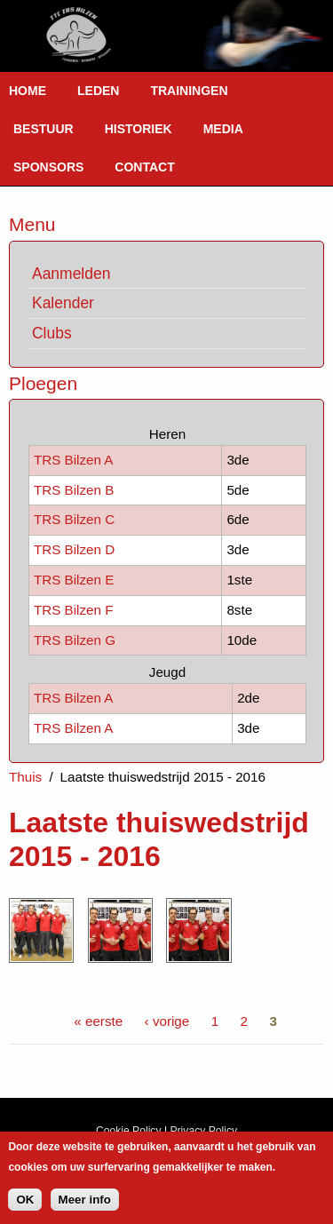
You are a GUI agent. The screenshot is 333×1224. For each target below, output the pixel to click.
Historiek (138, 129)
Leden (98, 90)
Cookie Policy (129, 1131)
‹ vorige (167, 1021)
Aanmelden (71, 273)
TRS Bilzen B (74, 489)
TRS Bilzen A (73, 459)
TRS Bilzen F (73, 609)
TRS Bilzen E (74, 579)
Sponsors (48, 167)
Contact (144, 167)
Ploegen (43, 383)
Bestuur (43, 129)
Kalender (63, 303)
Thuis (25, 776)
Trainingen (188, 90)
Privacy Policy (203, 1131)
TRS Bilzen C (74, 519)
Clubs (52, 333)
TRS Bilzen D (74, 549)
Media (223, 129)
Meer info (85, 1205)
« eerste (98, 1021)
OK (25, 1205)
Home (27, 90)
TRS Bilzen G (74, 640)
